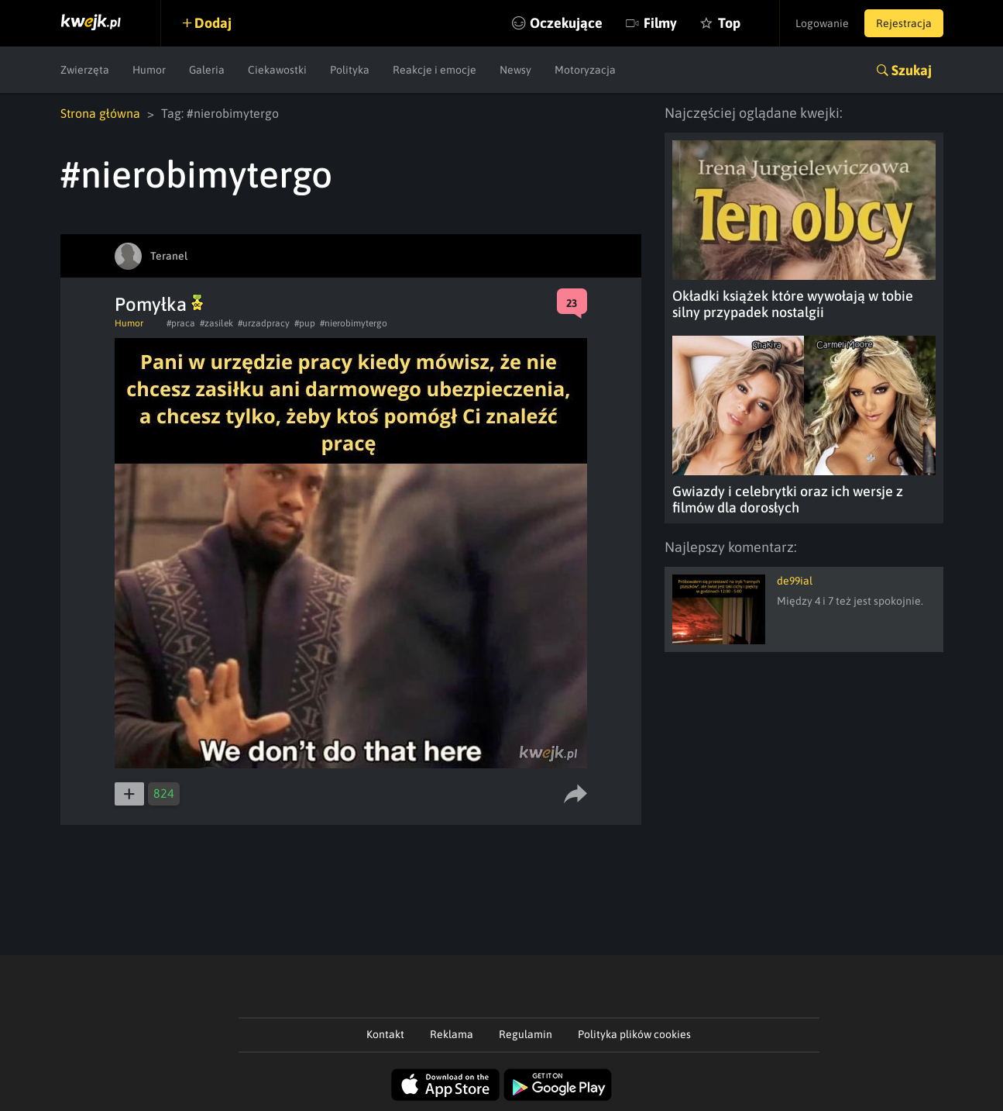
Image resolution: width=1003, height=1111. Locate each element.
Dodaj (213, 23)
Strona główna (100, 113)
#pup (304, 323)
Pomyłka (159, 304)
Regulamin (525, 1034)
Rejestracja (904, 23)
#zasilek (216, 323)
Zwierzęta (84, 70)
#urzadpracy (264, 323)
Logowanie (822, 23)
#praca (181, 323)
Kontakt (385, 1034)
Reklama (451, 1034)
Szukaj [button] (911, 70)
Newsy (515, 70)
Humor (149, 70)
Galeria (207, 70)
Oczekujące (566, 23)
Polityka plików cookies (634, 1034)
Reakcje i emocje (434, 70)
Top (729, 23)
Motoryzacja (585, 70)
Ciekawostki (277, 70)
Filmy (660, 23)
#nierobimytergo (353, 323)
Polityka (349, 70)
